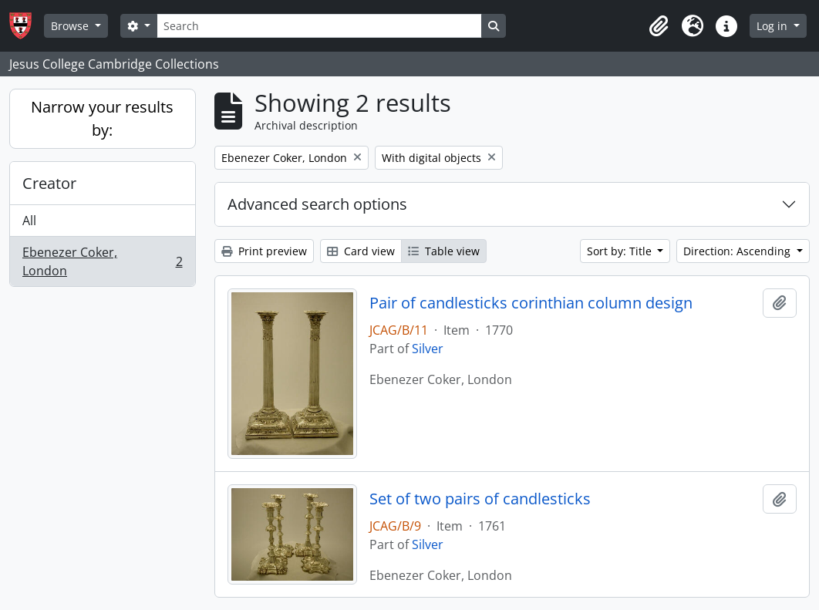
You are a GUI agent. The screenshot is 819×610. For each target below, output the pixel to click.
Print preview (264, 251)
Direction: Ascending (738, 251)
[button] (659, 26)
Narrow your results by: (102, 118)
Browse (71, 26)
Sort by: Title (621, 251)
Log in (773, 26)
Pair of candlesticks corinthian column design (531, 303)
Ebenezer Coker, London (102, 261)
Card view (361, 251)
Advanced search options (317, 204)
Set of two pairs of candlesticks (480, 499)
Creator (49, 183)
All (29, 220)
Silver (427, 348)
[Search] (319, 26)
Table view (444, 251)
